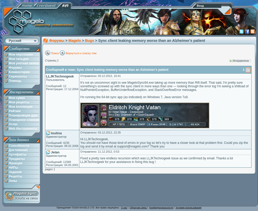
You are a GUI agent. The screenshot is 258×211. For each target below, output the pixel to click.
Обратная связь (138, 207)
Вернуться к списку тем (81, 53)
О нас (124, 207)
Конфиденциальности (161, 207)
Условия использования (188, 207)
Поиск (55, 53)
